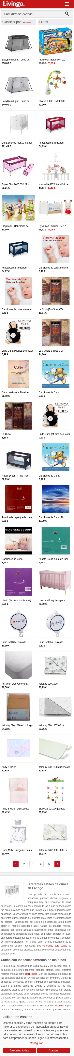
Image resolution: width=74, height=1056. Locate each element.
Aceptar (53, 1050)
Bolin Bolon (31, 974)
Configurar (36, 1043)
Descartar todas (19, 1050)
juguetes (59, 1005)
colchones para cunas (54, 945)
